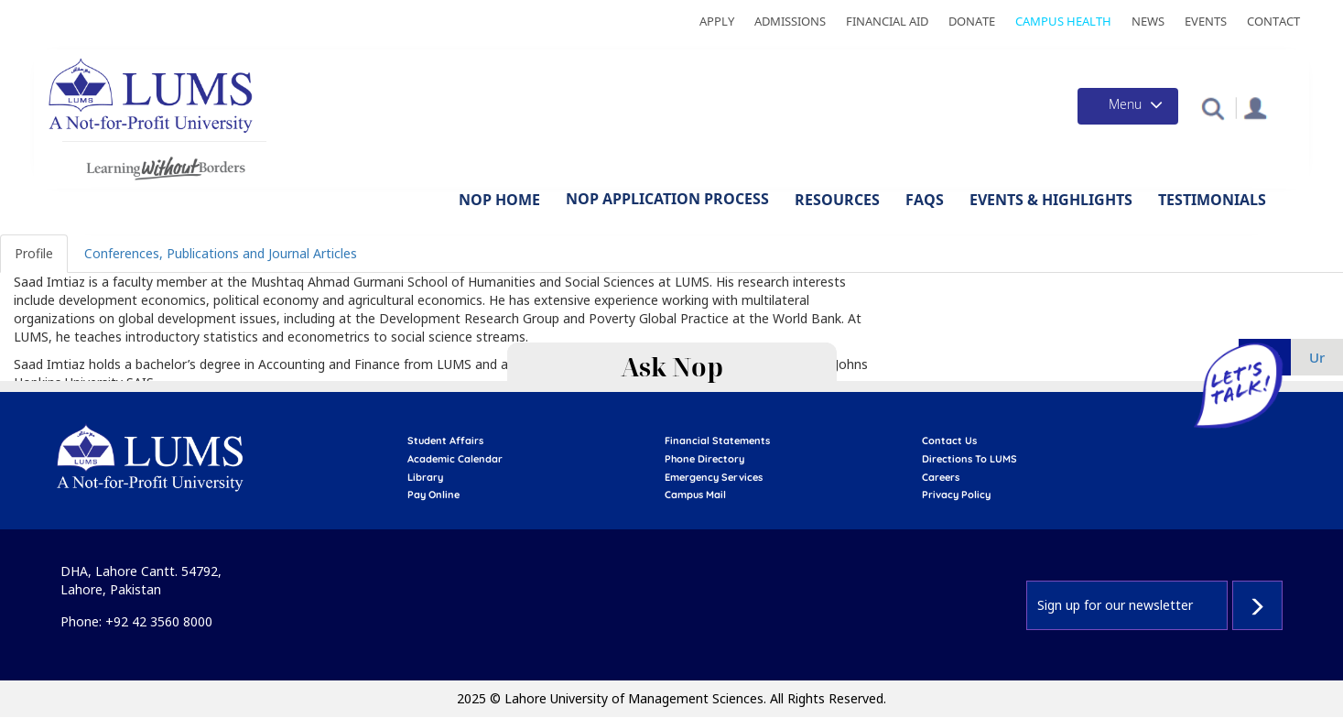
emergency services (714, 477)
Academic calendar (455, 458)
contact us (949, 440)
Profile (34, 253)
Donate (971, 21)
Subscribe (1257, 605)
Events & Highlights (1050, 200)
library (425, 477)
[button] (1213, 107)
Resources (837, 200)
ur (1317, 357)
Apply (716, 21)
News (1148, 21)
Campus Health (1063, 21)
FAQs (924, 200)
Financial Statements (717, 440)
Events (1206, 21)
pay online (433, 494)
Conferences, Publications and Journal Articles (220, 253)
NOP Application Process (667, 199)
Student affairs (445, 440)
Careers (940, 477)
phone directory (704, 458)
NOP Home (499, 200)
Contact (1273, 21)
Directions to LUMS (969, 458)
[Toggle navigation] (1128, 106)
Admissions (790, 21)
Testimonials (1212, 200)
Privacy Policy (956, 494)
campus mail (695, 494)
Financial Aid (887, 21)
